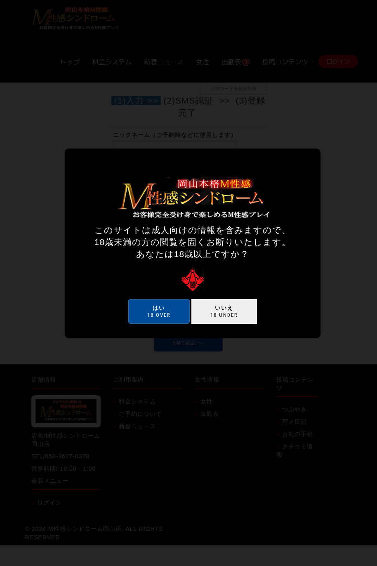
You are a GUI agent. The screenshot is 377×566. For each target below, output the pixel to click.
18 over (159, 311)
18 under (224, 311)
